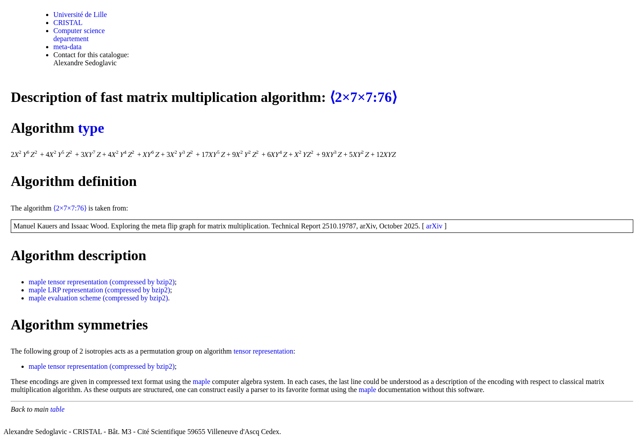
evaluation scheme (74, 298)
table (57, 409)
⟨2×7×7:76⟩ (363, 97)
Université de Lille (80, 14)
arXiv (434, 226)
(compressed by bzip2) (142, 282)
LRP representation (75, 290)
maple (37, 282)
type (91, 128)
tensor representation (78, 282)
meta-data (67, 47)
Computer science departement (79, 34)
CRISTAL (67, 22)
